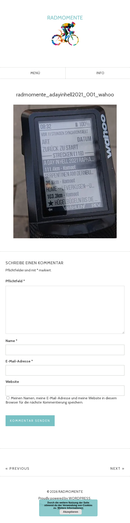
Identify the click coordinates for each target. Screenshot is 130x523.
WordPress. (80, 498)
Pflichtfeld (15, 281)
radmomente (65, 32)
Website (12, 382)
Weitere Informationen (70, 508)
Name (11, 341)
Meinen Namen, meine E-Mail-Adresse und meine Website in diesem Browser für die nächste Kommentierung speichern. (61, 400)
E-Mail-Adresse (19, 361)
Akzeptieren (70, 511)
